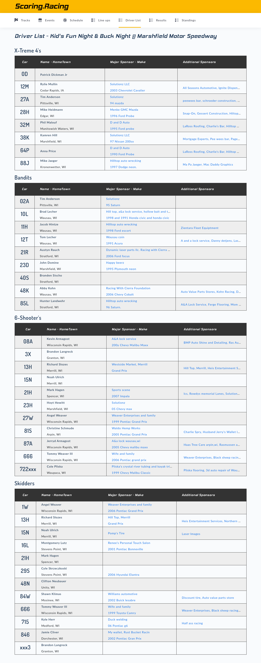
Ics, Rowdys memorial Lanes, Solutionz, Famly (216, 393)
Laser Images (191, 534)
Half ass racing (192, 623)
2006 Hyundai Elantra (123, 574)
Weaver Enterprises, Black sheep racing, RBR (216, 457)
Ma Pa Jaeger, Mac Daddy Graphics (208, 164)
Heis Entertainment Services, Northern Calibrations (219, 521)
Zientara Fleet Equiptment (200, 228)
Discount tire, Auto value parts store (208, 597)
